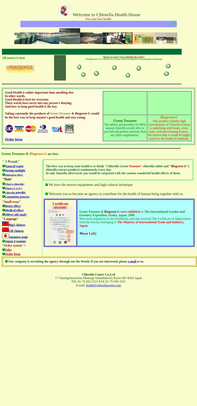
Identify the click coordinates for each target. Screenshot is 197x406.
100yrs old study (16, 214)
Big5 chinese (17, 225)
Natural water (14, 166)
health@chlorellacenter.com (103, 285)
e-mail (132, 261)
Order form (13, 139)
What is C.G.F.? (13, 188)
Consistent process (17, 196)
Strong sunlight (15, 170)
